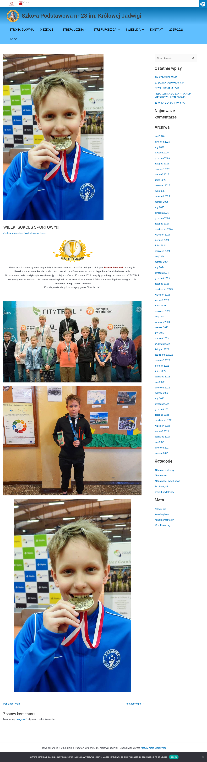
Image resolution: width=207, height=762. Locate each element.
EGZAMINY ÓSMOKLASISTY (170, 82)
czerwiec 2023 (162, 311)
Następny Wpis (134, 704)
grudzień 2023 (162, 278)
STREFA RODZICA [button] (105, 29)
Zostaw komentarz (13, 233)
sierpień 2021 (162, 431)
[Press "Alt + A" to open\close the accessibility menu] (203, 4)
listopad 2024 (162, 223)
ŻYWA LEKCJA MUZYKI (167, 88)
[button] (54, 29)
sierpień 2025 (162, 174)
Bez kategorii (162, 486)
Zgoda (174, 757)
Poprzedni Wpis (10, 704)
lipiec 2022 (160, 371)
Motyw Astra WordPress (154, 747)
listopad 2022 (162, 349)
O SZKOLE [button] (47, 29)
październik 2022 (164, 354)
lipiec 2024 (160, 245)
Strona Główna (21, 29)
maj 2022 (160, 382)
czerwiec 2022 (162, 376)
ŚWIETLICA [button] (133, 29)
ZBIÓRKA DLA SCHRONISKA (170, 102)
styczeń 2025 (162, 212)
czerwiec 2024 (162, 251)
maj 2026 (160, 136)
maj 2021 (160, 442)
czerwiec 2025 (162, 185)
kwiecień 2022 (162, 387)
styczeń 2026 (162, 152)
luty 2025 (159, 207)
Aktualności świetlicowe (168, 481)
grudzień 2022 (162, 343)
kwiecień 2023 (162, 322)
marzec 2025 (162, 202)
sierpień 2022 (162, 365)
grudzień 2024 (162, 218)
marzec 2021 (162, 453)
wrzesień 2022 (162, 360)
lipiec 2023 (160, 305)
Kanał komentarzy (164, 520)
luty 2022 (159, 398)
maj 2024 (160, 256)
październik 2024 (164, 229)
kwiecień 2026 (162, 141)
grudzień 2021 (162, 409)
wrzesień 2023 (162, 294)
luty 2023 (159, 333)
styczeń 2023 (162, 338)
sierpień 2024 (162, 240)
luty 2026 (159, 147)
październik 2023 (164, 289)
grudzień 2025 (162, 158)
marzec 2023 (162, 327)
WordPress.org (163, 525)
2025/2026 (174, 29)
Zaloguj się (160, 509)
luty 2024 (159, 267)
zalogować (21, 719)
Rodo (13, 39)
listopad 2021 (162, 415)
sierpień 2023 (162, 300)
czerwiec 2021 (162, 436)
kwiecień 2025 (162, 196)
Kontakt (154, 29)
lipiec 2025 (160, 180)
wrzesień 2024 (162, 234)
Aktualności (32, 233)
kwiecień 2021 (162, 447)
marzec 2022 (162, 393)
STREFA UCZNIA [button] (74, 29)
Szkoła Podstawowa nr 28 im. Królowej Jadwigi (81, 15)
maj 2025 (160, 191)
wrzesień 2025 (162, 169)
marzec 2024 (162, 262)
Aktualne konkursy (164, 470)
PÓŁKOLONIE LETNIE (166, 77)
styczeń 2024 (162, 272)
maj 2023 (160, 316)
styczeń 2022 (162, 404)
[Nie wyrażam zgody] (203, 757)
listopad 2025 (162, 163)
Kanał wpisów (162, 514)
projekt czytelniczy (164, 492)
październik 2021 (164, 420)
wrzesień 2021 (162, 425)
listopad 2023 (162, 283)
